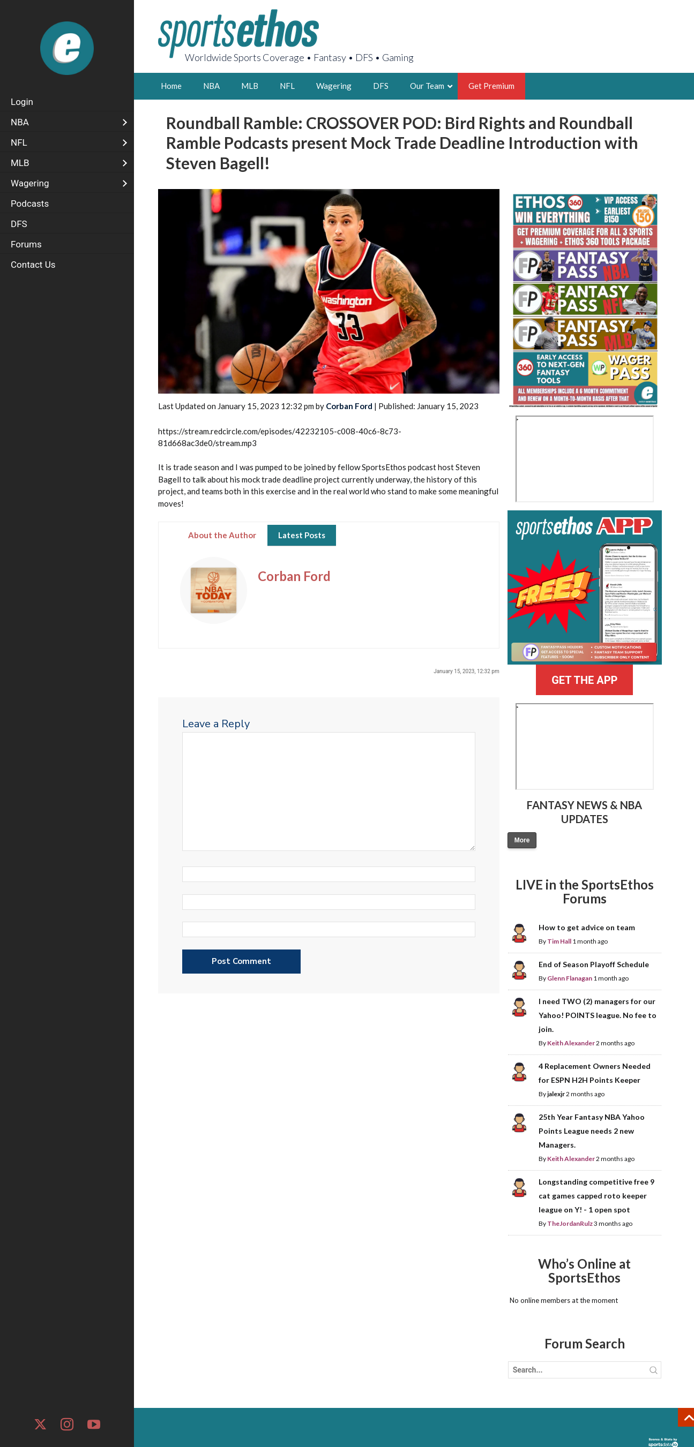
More (522, 840)
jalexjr (556, 1094)
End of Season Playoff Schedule (594, 964)
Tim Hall (559, 941)
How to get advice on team (587, 927)
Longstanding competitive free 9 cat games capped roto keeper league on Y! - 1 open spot (596, 1195)
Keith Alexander (571, 1043)
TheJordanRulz (570, 1223)
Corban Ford (349, 406)
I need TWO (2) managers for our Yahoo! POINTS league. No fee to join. (597, 1015)
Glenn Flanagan (569, 978)
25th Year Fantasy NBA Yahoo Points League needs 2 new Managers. (592, 1130)
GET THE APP (584, 680)
